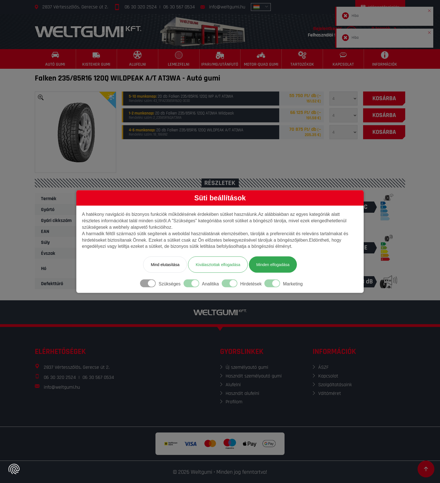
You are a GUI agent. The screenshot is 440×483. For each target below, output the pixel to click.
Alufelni (233, 384)
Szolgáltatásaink (335, 384)
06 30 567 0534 (179, 7)
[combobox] (261, 7)
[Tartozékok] (302, 59)
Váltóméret (329, 393)
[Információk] (384, 59)
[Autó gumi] (55, 59)
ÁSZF (323, 367)
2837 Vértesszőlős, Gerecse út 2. (75, 7)
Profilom (234, 402)
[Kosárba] (384, 98)
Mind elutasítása (165, 264)
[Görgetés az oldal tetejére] (426, 469)
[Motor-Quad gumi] (261, 59)
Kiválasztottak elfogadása (218, 264)
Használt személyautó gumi (254, 376)
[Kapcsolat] (343, 59)
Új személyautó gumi (247, 367)
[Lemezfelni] (179, 59)
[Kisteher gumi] (96, 59)
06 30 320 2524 (141, 7)
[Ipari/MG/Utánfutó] (220, 59)
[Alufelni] (137, 59)
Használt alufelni (242, 393)
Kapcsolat (328, 376)
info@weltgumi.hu (227, 7)
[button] (429, 9)
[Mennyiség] (343, 98)
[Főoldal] (88, 31)
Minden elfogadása (272, 264)
